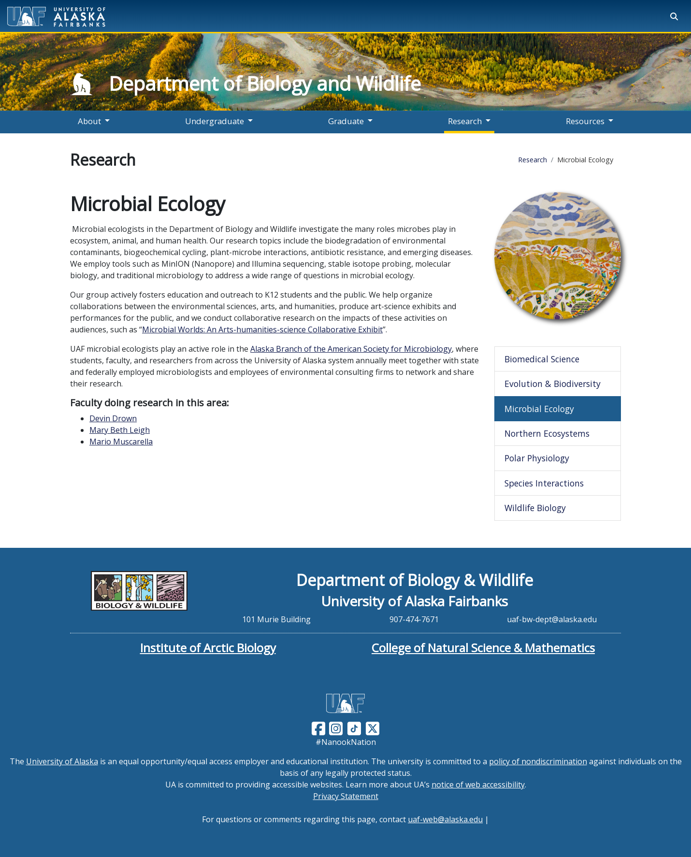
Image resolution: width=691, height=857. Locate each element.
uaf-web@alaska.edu (445, 819)
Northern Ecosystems (547, 433)
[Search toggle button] (674, 16)
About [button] (89, 121)
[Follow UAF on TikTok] (354, 728)
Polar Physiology (536, 458)
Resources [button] (585, 121)
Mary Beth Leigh (119, 430)
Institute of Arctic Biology (208, 648)
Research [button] (465, 121)
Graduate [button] (346, 121)
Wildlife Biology (535, 508)
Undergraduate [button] (214, 121)
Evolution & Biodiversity (552, 383)
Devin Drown (113, 418)
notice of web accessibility (478, 784)
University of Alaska (62, 761)
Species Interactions (544, 483)
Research (532, 159)
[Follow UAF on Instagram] (335, 728)
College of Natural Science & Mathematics (483, 648)
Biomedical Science (541, 359)
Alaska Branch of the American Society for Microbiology (351, 348)
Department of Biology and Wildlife (265, 83)
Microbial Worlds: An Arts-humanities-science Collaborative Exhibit (262, 329)
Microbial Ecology (539, 408)
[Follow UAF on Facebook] (318, 728)
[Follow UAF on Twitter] (372, 728)
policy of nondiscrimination (538, 761)
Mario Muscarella (121, 441)
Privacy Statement (345, 796)
